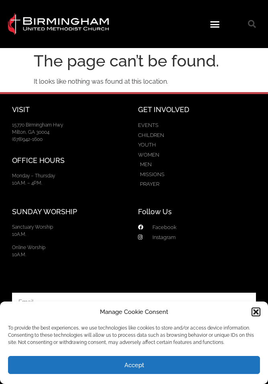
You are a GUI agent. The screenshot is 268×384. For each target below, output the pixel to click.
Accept (134, 365)
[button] (256, 312)
